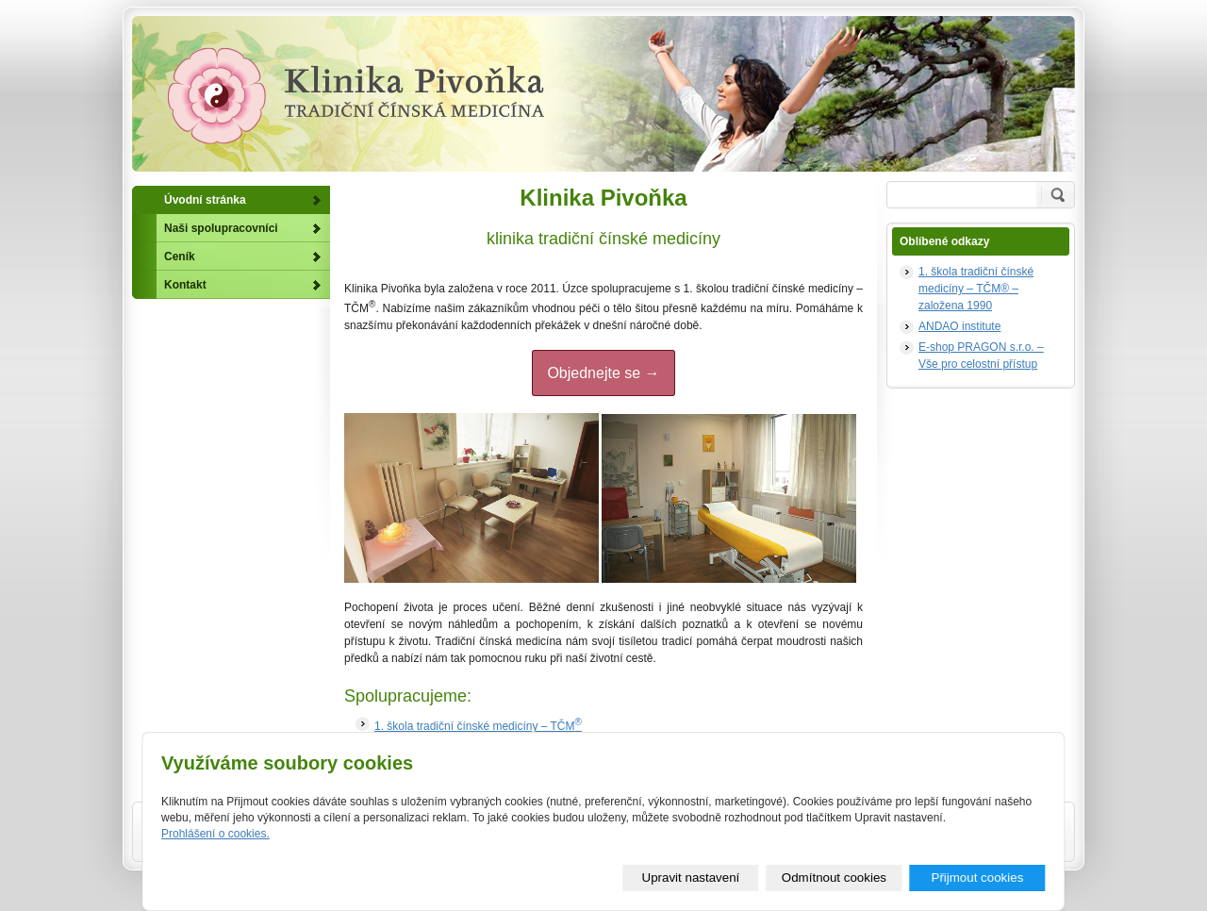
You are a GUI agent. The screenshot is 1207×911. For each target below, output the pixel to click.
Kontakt (185, 284)
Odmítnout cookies (834, 877)
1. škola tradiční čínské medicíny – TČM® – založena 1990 (975, 288)
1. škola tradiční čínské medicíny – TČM (478, 726)
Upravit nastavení (691, 877)
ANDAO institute (959, 326)
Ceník (179, 256)
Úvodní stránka (205, 200)
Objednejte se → (603, 373)
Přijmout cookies (978, 877)
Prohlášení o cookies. (215, 833)
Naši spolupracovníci (221, 228)
